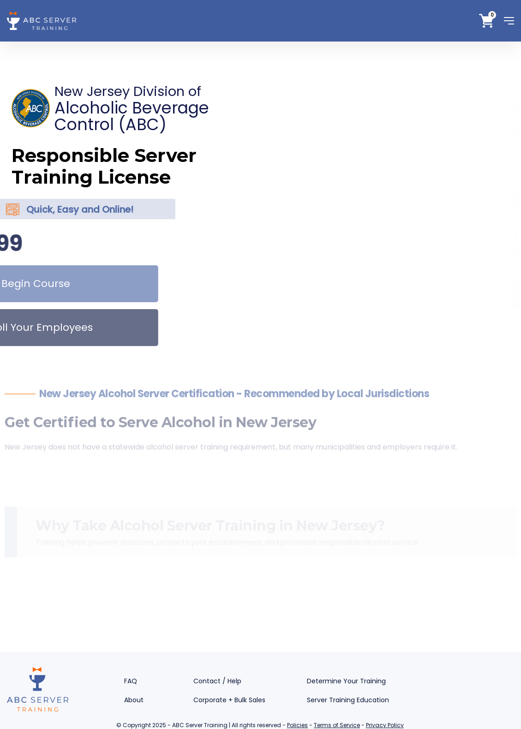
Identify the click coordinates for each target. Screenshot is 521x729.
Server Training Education (348, 700)
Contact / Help (217, 681)
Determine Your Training (346, 681)
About (134, 700)
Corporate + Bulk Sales (229, 700)
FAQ (130, 681)
